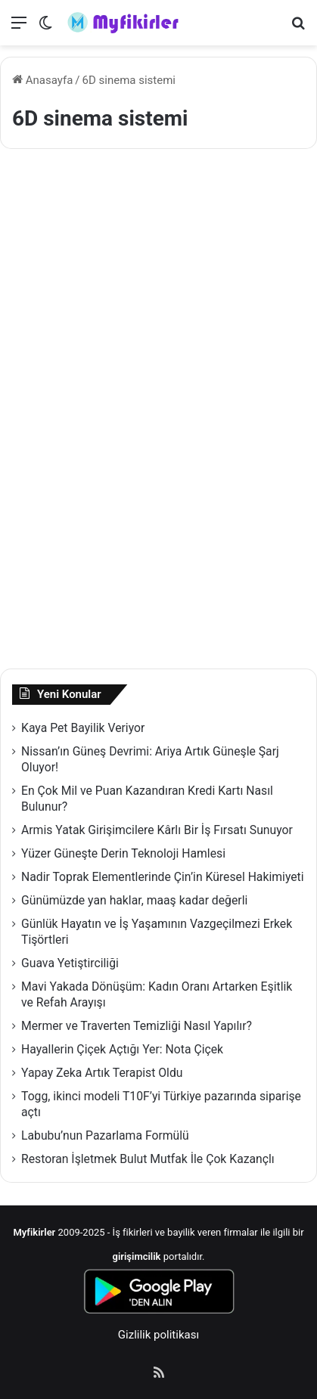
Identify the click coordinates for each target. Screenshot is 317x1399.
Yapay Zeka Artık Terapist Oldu (102, 1073)
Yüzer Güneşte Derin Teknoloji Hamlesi (123, 853)
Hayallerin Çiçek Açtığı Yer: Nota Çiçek (122, 1049)
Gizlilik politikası (158, 1335)
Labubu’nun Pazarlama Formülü (105, 1135)
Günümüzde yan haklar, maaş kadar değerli (134, 900)
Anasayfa (42, 80)
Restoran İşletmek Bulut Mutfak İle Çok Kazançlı (148, 1159)
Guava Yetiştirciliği (70, 963)
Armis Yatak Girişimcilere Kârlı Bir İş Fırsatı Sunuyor (157, 830)
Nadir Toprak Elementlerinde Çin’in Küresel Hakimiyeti (162, 877)
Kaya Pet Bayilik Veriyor (83, 728)
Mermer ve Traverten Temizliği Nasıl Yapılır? (136, 1026)
